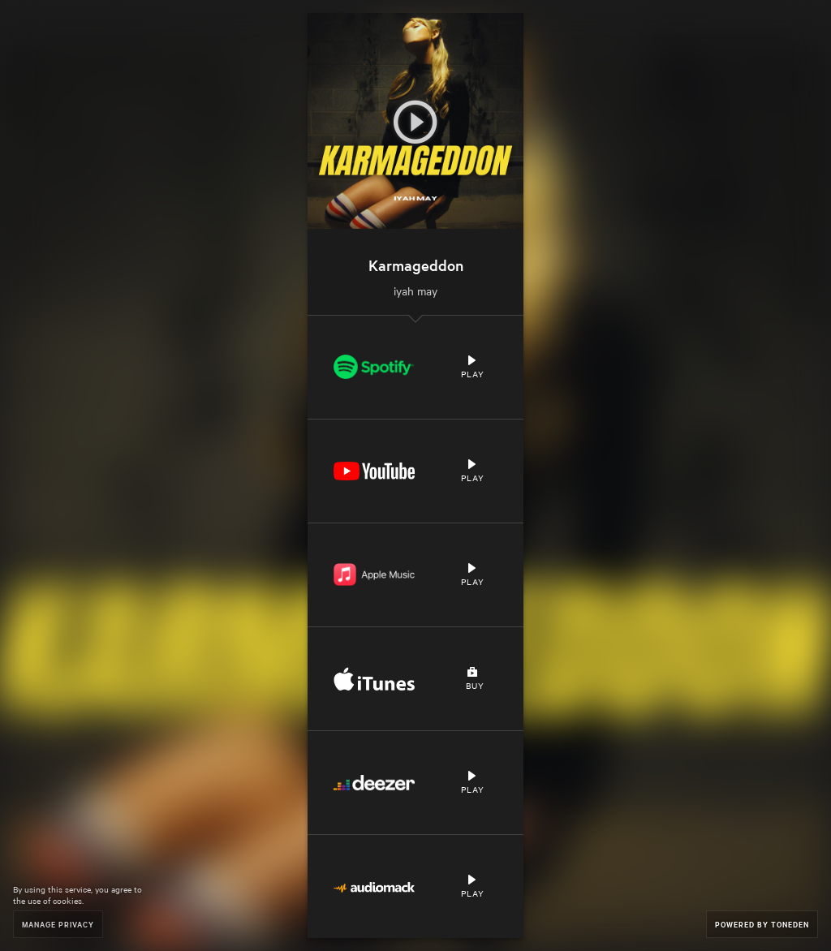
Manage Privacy (58, 924)
